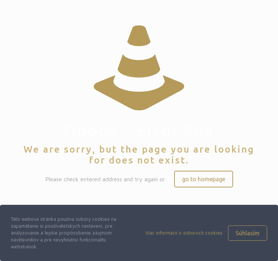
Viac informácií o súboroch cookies (184, 233)
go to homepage (203, 179)
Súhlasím (248, 233)
